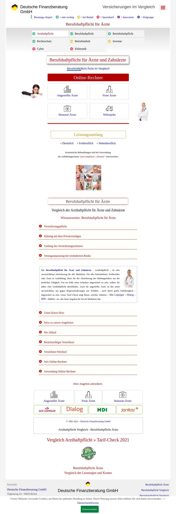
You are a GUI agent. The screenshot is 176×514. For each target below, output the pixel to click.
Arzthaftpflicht (45, 33)
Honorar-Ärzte (67, 114)
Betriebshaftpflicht (123, 33)
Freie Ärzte (109, 95)
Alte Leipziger (116, 294)
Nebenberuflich (107, 143)
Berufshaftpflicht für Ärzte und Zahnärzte (68, 270)
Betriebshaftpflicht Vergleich (154, 495)
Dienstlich (68, 143)
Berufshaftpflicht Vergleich (155, 490)
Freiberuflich (86, 143)
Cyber (40, 48)
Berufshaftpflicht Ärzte (157, 484)
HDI (43, 299)
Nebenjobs (109, 114)
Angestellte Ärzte (67, 95)
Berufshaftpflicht (84, 33)
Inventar (117, 41)
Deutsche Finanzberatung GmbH (95, 421)
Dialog (130, 294)
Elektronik (81, 48)
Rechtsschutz (44, 41)
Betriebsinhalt (82, 41)
